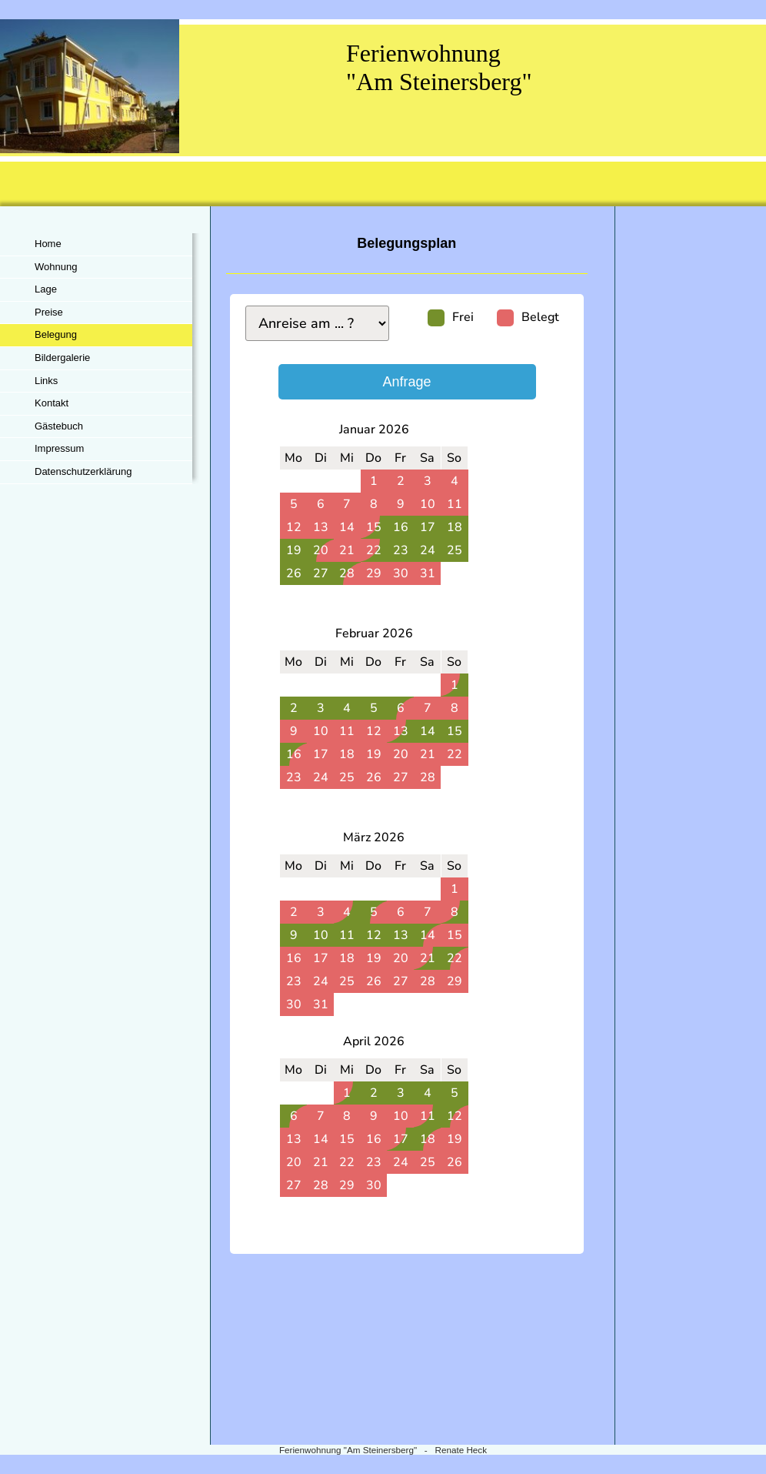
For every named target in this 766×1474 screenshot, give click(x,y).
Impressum (59, 448)
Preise (49, 312)
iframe (407, 850)
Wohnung (56, 266)
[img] (383, 112)
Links (46, 380)
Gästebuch (59, 426)
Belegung (56, 334)
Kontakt (51, 403)
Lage (46, 289)
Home (48, 243)
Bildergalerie (62, 357)
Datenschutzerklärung (83, 471)
